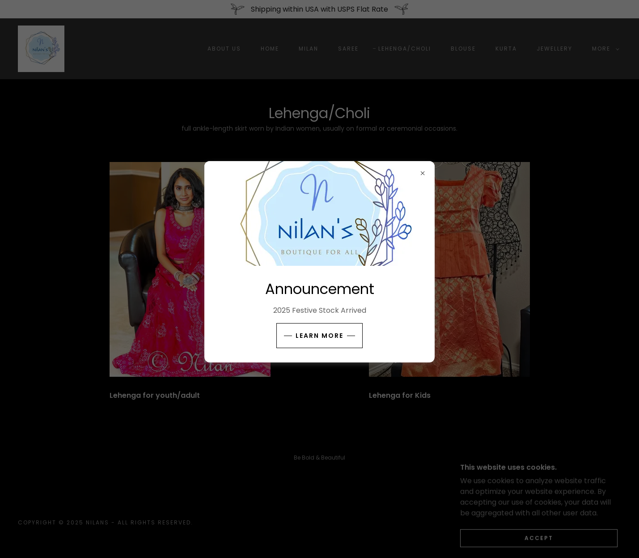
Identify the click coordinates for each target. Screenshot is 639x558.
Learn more (319, 335)
